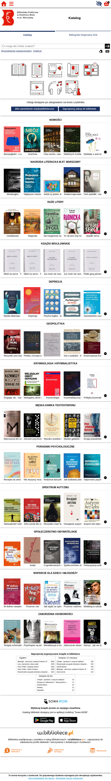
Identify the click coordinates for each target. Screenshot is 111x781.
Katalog (27, 35)
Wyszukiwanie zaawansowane (16, 51)
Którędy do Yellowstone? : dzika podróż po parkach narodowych (59, 682)
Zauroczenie (61, 672)
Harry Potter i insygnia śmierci (28, 667)
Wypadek (40, 690)
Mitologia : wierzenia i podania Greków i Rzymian (35, 661)
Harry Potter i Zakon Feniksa (28, 669)
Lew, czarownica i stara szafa (28, 664)
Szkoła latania (62, 667)
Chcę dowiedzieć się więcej (41, 778)
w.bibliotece (76, 739)
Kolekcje (37, 51)
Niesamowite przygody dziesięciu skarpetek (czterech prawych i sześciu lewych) (46, 672)
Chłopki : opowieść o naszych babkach (70, 661)
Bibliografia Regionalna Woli (83, 35)
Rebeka (40, 687)
